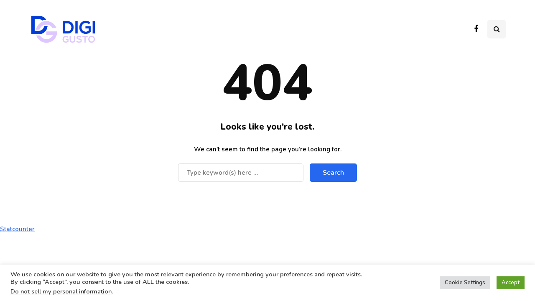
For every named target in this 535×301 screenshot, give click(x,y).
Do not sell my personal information (61, 291)
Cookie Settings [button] (465, 282)
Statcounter (17, 229)
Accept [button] (511, 282)
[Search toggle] (496, 29)
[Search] (240, 172)
